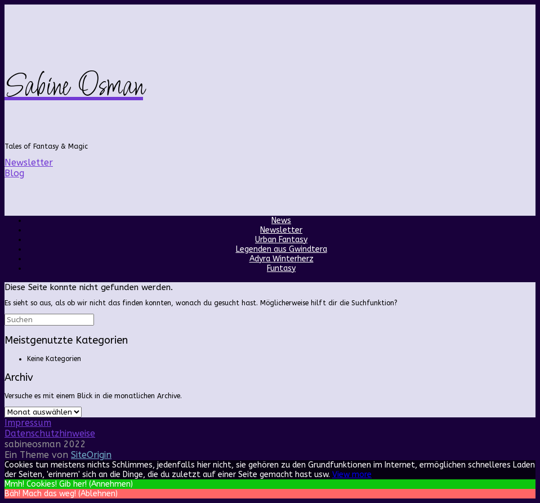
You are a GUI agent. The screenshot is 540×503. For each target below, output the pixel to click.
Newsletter (281, 230)
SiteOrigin (91, 454)
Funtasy (281, 268)
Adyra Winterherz (281, 259)
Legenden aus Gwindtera (281, 249)
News (281, 220)
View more (352, 474)
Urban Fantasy (281, 239)
